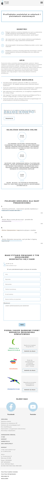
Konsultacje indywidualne (8, 430)
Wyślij (22, 324)
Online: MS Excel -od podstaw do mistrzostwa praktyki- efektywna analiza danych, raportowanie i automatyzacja (22, 184)
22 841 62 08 (9, 263)
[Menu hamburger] (41, 2)
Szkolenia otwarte (6, 421)
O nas (3, 437)
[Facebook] (11, 407)
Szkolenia (4, 419)
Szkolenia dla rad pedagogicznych (10, 425)
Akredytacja (5, 441)
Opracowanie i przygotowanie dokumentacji (13, 428)
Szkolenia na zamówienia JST (9, 423)
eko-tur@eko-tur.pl (11, 265)
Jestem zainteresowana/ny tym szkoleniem (22, 312)
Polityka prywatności (8, 474)
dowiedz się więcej (29, 351)
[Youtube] (33, 407)
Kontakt (4, 439)
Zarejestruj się (9, 118)
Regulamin (4, 478)
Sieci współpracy (7, 443)
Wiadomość (7, 303)
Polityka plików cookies (9, 472)
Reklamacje (5, 476)
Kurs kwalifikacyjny (6, 427)
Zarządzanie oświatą (8, 434)
